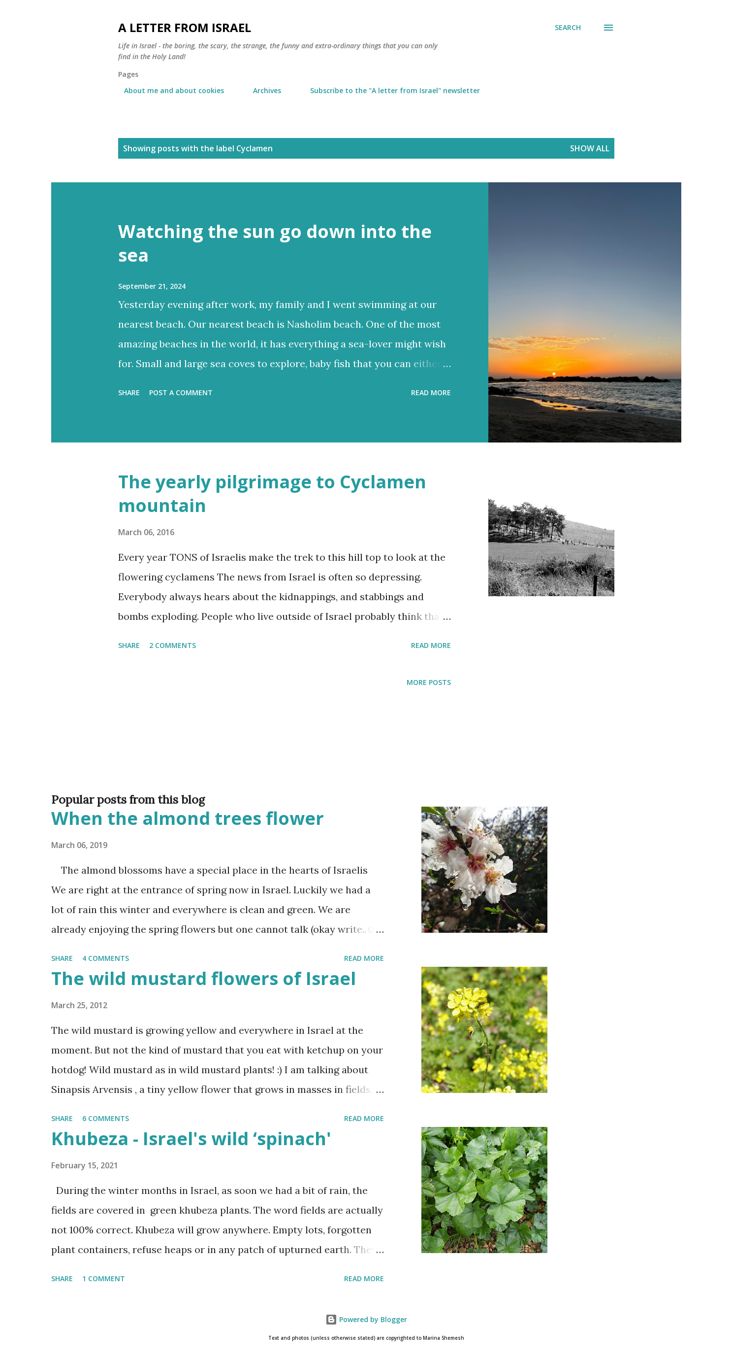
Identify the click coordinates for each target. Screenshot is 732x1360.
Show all (589, 148)
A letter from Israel (184, 27)
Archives (261, 90)
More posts (429, 682)
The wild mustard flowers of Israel (203, 978)
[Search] (568, 28)
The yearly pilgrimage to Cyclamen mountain (272, 493)
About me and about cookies (168, 90)
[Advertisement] (346, 756)
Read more (431, 392)
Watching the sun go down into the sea (275, 243)
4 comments (105, 958)
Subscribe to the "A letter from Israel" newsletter (389, 90)
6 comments (105, 1118)
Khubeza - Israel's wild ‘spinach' (191, 1138)
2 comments (172, 645)
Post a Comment (181, 392)
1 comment (103, 1278)
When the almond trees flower (187, 818)
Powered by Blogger (366, 1319)
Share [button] (129, 392)
